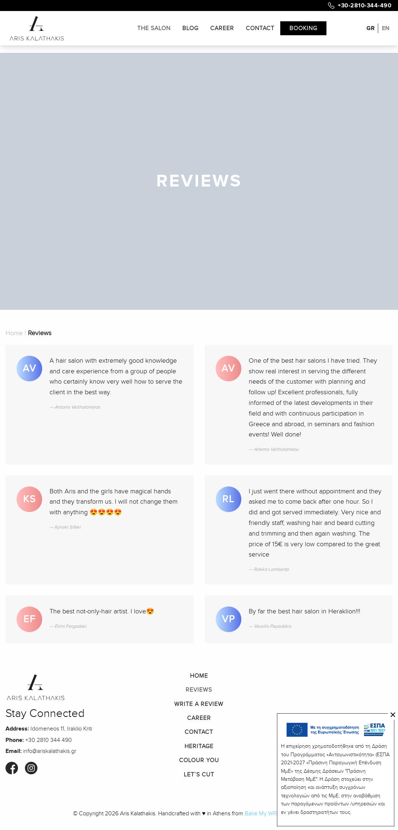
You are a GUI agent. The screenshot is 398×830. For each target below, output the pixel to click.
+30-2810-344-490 (364, 5)
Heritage (199, 746)
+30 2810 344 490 (48, 740)
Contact (260, 28)
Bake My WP (260, 813)
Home (14, 333)
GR (370, 28)
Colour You (199, 760)
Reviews (199, 689)
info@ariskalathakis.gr (49, 751)
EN (386, 28)
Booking (303, 28)
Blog (190, 28)
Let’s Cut (199, 774)
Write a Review (198, 704)
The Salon (154, 28)
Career (222, 28)
